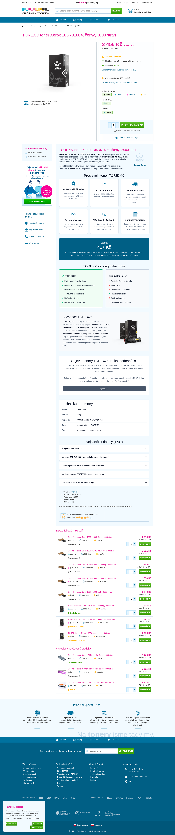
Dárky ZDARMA (63, 771)
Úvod (25, 26)
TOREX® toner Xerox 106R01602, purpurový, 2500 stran (92, 619)
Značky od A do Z (29, 774)
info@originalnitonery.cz (138, 776)
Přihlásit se (147, 3)
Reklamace (27, 780)
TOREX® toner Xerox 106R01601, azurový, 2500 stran (91, 606)
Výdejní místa (28, 771)
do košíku (145, 544)
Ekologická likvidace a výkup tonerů (70, 777)
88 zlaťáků (102, 609)
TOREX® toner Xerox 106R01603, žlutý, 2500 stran (89, 633)
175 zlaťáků (100, 636)
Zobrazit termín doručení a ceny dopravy (119, 70)
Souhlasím (11, 823)
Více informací (34, 818)
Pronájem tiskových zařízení (67, 780)
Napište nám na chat (34, 223)
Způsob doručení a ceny (32, 768)
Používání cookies (97, 771)
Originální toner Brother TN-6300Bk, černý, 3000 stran (91, 669)
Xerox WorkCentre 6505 (37, 156)
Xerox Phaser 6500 (35, 153)
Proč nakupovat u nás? (65, 768)
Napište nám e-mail (34, 230)
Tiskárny (95, 19)
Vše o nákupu (122, 3)
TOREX (75, 492)
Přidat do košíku (132, 125)
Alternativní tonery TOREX (67, 774)
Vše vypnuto (36, 827)
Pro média (94, 777)
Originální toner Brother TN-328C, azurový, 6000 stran (91, 683)
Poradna (60, 786)
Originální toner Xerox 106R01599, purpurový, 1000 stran (92, 578)
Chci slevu (126, 751)
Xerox (46, 26)
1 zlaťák (100, 540)
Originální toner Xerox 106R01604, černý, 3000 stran (90, 537)
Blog (58, 783)
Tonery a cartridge (36, 26)
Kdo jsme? (94, 768)
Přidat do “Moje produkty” (127, 138)
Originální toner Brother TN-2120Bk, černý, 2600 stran (91, 655)
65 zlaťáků (104, 623)
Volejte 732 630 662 (34, 236)
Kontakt (135, 3)
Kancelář (114, 19)
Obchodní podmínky (97, 774)
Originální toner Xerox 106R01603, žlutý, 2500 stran (90, 592)
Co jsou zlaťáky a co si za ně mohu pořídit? (120, 83)
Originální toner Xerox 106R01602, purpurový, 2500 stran (92, 565)
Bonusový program (30, 777)
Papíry (77, 19)
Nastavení (37, 823)
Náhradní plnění (29, 783)
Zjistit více (104, 389)
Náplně (60, 19)
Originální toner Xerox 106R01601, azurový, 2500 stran (91, 551)
